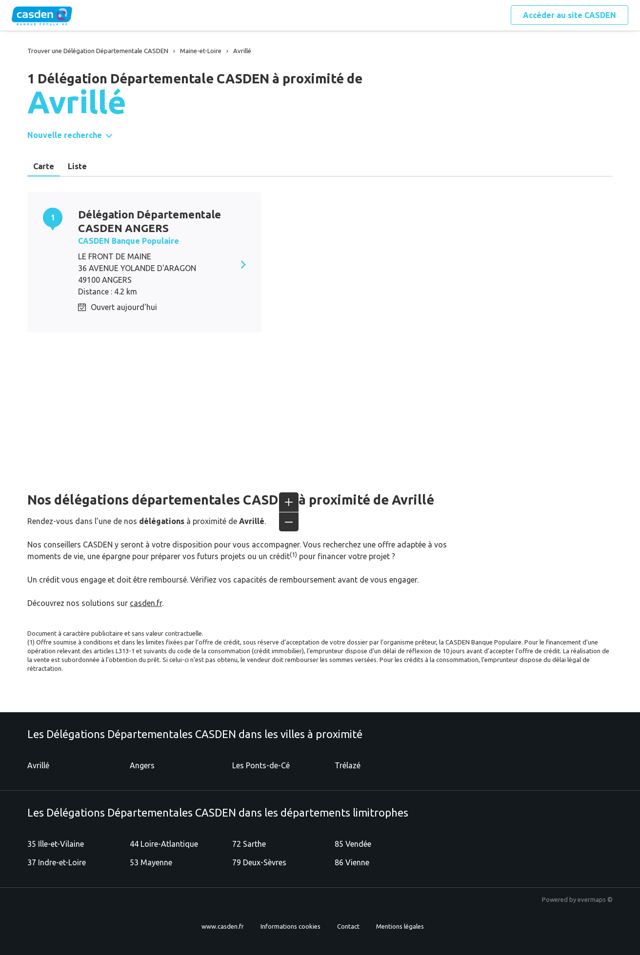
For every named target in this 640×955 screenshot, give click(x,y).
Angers (142, 765)
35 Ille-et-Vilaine (55, 843)
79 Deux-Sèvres (259, 862)
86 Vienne (352, 862)
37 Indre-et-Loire (56, 862)
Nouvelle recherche (64, 135)
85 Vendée (353, 843)
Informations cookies (290, 926)
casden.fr (146, 603)
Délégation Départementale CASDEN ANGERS (149, 221)
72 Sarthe (249, 843)
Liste (77, 166)
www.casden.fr (222, 926)
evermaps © (595, 899)
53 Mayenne (151, 862)
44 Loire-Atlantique (164, 843)
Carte (43, 166)
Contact (348, 926)
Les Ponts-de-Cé (261, 765)
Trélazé (347, 765)
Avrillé (38, 765)
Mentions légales (400, 926)
